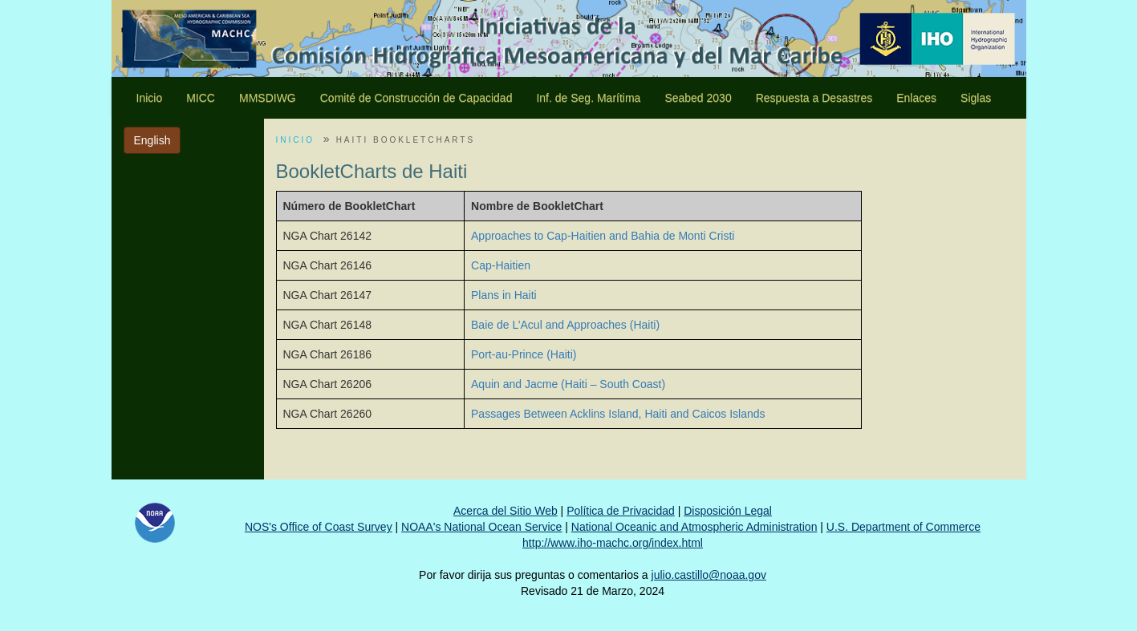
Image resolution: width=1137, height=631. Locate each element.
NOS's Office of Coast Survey (318, 526)
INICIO (295, 140)
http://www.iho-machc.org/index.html (612, 542)
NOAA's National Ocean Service (481, 526)
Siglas (975, 97)
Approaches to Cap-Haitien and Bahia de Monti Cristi (602, 235)
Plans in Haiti (504, 295)
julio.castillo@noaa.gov (709, 574)
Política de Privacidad (620, 510)
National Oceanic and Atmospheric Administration (694, 526)
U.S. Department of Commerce (903, 526)
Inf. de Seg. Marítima (588, 97)
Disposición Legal (728, 510)
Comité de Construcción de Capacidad (416, 97)
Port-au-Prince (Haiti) (523, 354)
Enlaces (916, 97)
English (152, 140)
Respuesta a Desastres (814, 97)
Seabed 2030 (697, 97)
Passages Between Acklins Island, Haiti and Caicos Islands (618, 413)
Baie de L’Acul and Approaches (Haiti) (565, 324)
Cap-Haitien (500, 265)
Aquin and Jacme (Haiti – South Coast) (568, 384)
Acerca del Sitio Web (505, 510)
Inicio (149, 97)
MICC (200, 97)
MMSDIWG (267, 97)
